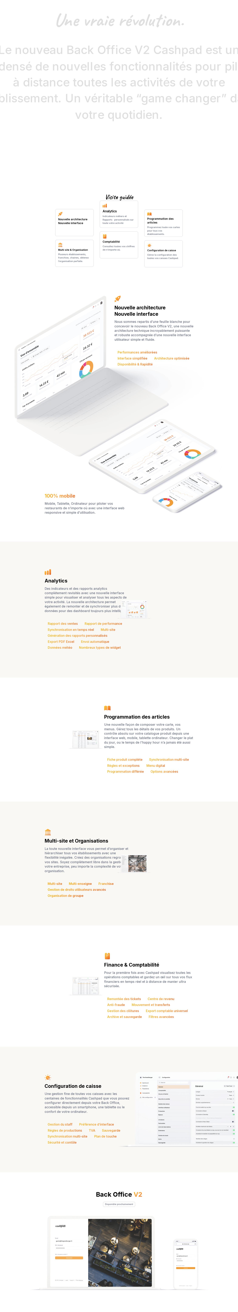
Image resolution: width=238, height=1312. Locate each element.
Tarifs (129, 4)
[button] (86, 4)
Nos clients (143, 4)
